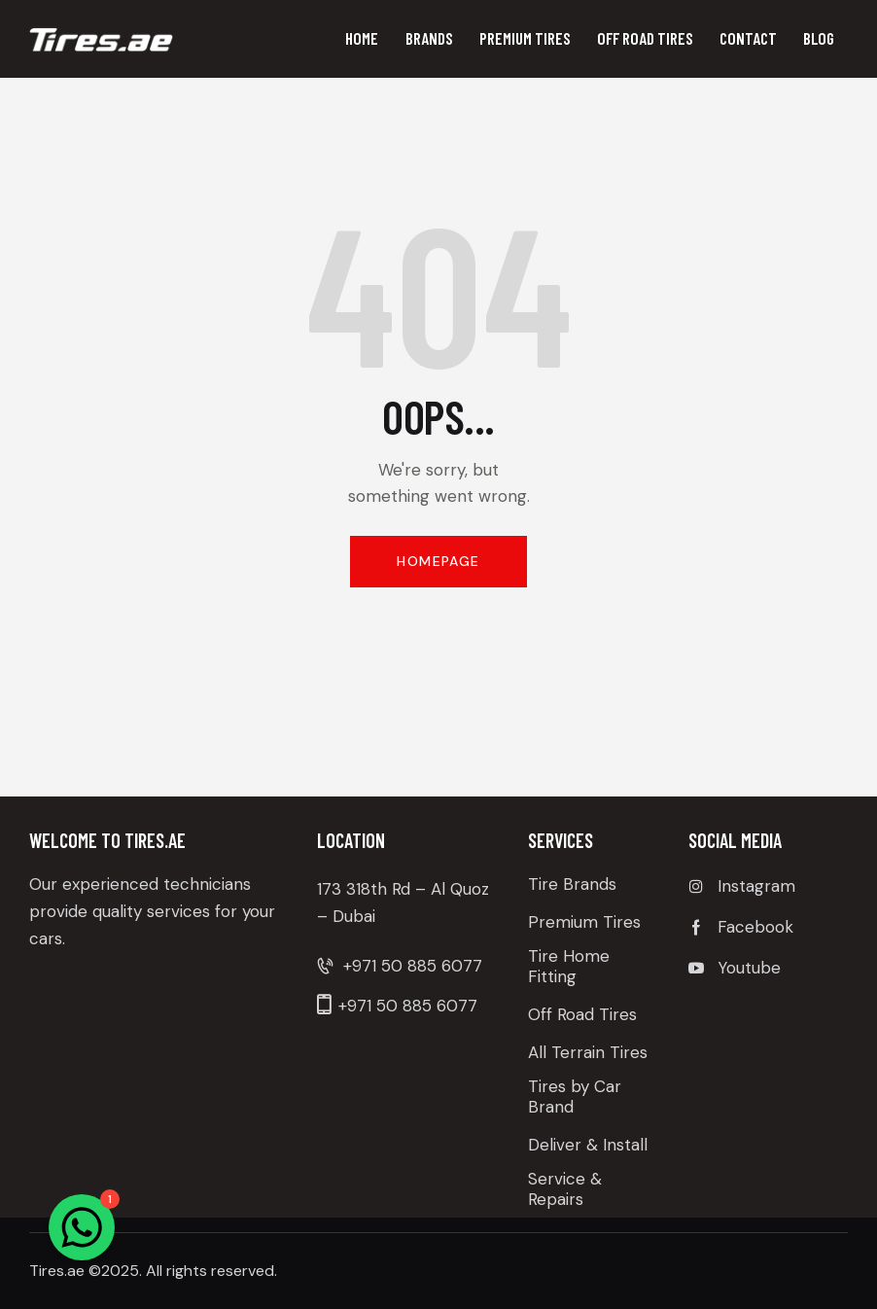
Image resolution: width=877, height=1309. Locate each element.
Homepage (438, 561)
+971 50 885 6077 (412, 965)
